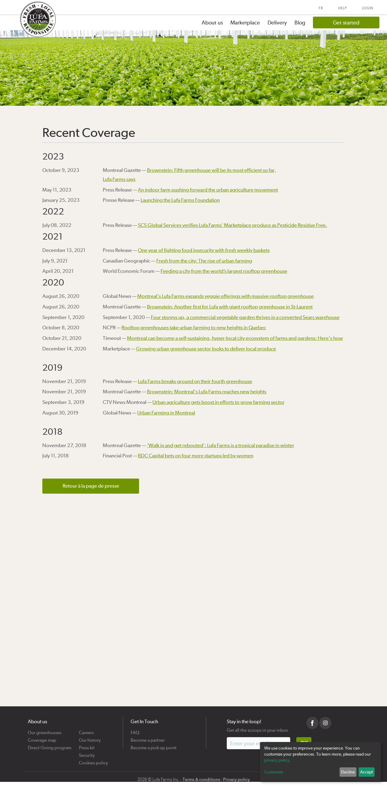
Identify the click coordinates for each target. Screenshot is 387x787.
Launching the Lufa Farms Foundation (180, 200)
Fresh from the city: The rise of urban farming (204, 261)
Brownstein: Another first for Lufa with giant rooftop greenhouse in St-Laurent (230, 307)
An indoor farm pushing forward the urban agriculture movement (208, 190)
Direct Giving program (49, 745)
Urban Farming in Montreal (166, 413)
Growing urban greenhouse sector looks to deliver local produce (206, 349)
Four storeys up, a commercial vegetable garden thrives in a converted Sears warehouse (245, 317)
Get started (346, 22)
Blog (299, 22)
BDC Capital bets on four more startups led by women (195, 456)
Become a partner (148, 737)
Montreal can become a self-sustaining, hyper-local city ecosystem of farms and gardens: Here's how (235, 338)
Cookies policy (93, 760)
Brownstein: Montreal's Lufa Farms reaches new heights (206, 392)
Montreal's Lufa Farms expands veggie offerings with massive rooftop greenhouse (225, 296)
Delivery (277, 22)
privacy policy (276, 760)
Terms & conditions (201, 779)
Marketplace (245, 22)
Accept (366, 771)
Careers (86, 730)
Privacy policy (236, 779)
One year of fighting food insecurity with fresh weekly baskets (204, 250)
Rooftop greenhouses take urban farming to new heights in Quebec (194, 327)
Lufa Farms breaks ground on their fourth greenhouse (195, 381)
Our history (90, 737)
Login (368, 8)
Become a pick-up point (154, 745)
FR (321, 8)
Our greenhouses (44, 730)
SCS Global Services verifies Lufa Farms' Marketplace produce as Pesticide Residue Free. (232, 225)
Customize (273, 771)
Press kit (87, 745)
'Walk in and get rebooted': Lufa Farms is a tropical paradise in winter (220, 445)
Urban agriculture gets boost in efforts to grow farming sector (218, 402)
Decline (348, 771)
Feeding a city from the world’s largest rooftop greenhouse (224, 271)
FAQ (135, 730)
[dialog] (320, 761)
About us (212, 22)
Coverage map (42, 737)
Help (342, 8)
